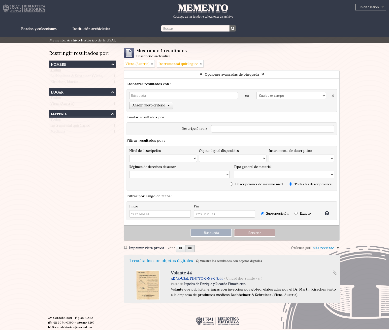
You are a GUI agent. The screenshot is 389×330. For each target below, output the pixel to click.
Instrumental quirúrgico (70, 126)
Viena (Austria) (62, 104)
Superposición (275, 213)
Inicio (133, 206)
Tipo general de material (252, 167)
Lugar (57, 92)
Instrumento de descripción (290, 151)
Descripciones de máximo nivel (256, 184)
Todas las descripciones (310, 184)
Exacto (302, 213)
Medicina (57, 132)
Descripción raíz (194, 129)
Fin (196, 206)
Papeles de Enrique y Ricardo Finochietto (215, 284)
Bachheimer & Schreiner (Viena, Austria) (83, 77)
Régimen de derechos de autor (152, 167)
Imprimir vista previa (144, 248)
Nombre (58, 64)
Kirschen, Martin (64, 83)
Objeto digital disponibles (219, 151)
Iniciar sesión (369, 7)
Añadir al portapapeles (334, 272)
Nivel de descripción (145, 151)
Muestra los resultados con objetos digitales (229, 261)
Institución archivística (91, 29)
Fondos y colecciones (39, 29)
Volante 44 (181, 272)
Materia (59, 113)
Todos (55, 71)
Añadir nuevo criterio (151, 105)
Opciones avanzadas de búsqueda (232, 74)
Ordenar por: (301, 248)
